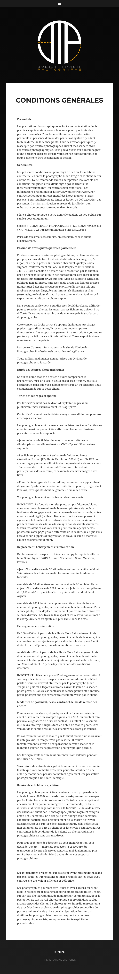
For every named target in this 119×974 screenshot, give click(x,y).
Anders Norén (66, 959)
